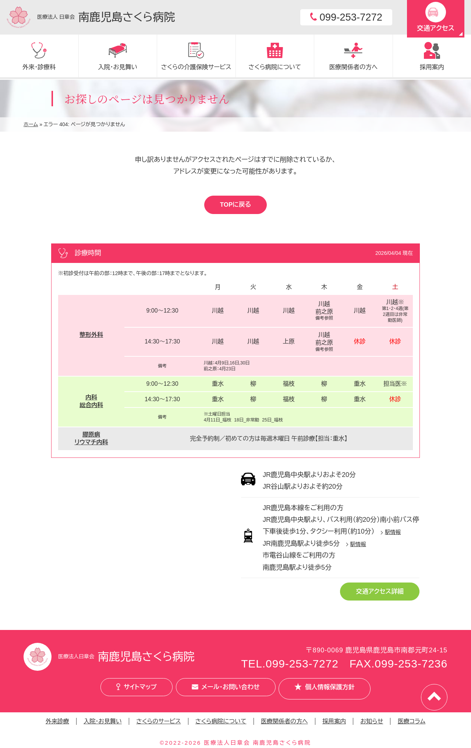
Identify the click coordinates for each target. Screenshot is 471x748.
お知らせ (371, 722)
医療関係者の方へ (284, 722)
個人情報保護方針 (334, 690)
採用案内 (334, 722)
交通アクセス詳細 (377, 593)
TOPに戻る (235, 205)
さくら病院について (221, 722)
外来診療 (57, 722)
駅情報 (393, 533)
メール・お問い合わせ (225, 690)
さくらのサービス (158, 722)
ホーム (31, 124)
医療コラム (412, 722)
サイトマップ (126, 690)
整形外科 (91, 336)
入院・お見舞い (103, 722)
